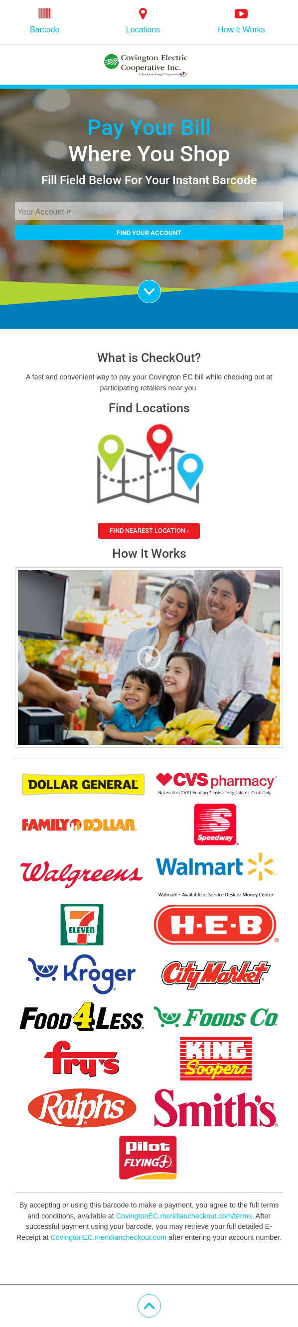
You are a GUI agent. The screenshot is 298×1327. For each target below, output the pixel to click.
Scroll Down (160, 286)
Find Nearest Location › (149, 530)
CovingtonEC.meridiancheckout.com (108, 1237)
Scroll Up (160, 1301)
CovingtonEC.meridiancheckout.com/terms (184, 1216)
